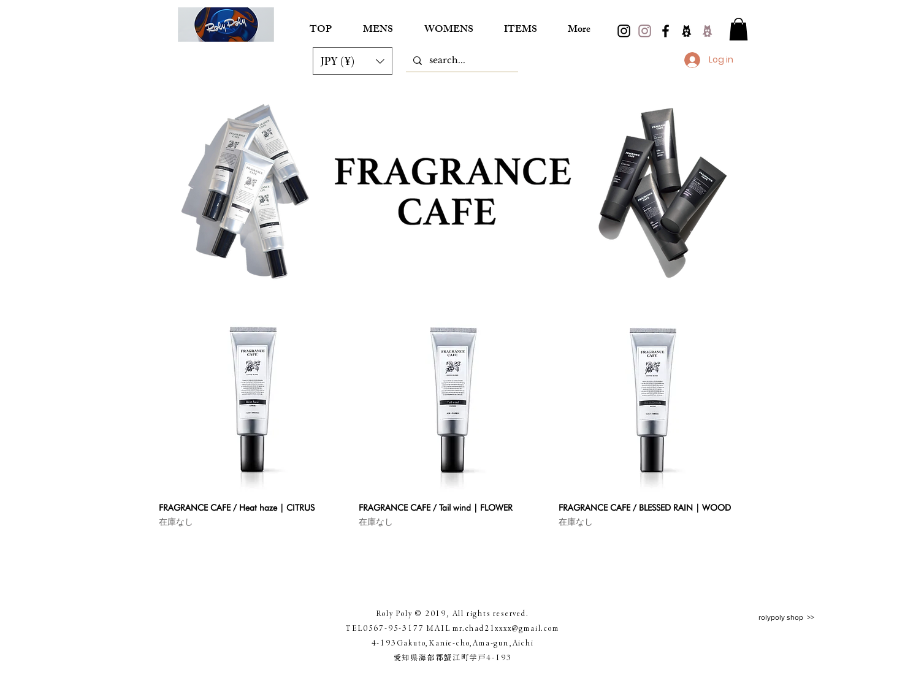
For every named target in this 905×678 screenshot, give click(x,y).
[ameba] (686, 31)
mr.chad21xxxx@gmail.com (505, 627)
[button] (352, 61)
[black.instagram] (624, 31)
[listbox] (352, 61)
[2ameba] (707, 31)
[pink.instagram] (644, 31)
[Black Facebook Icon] (665, 31)
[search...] (460, 61)
